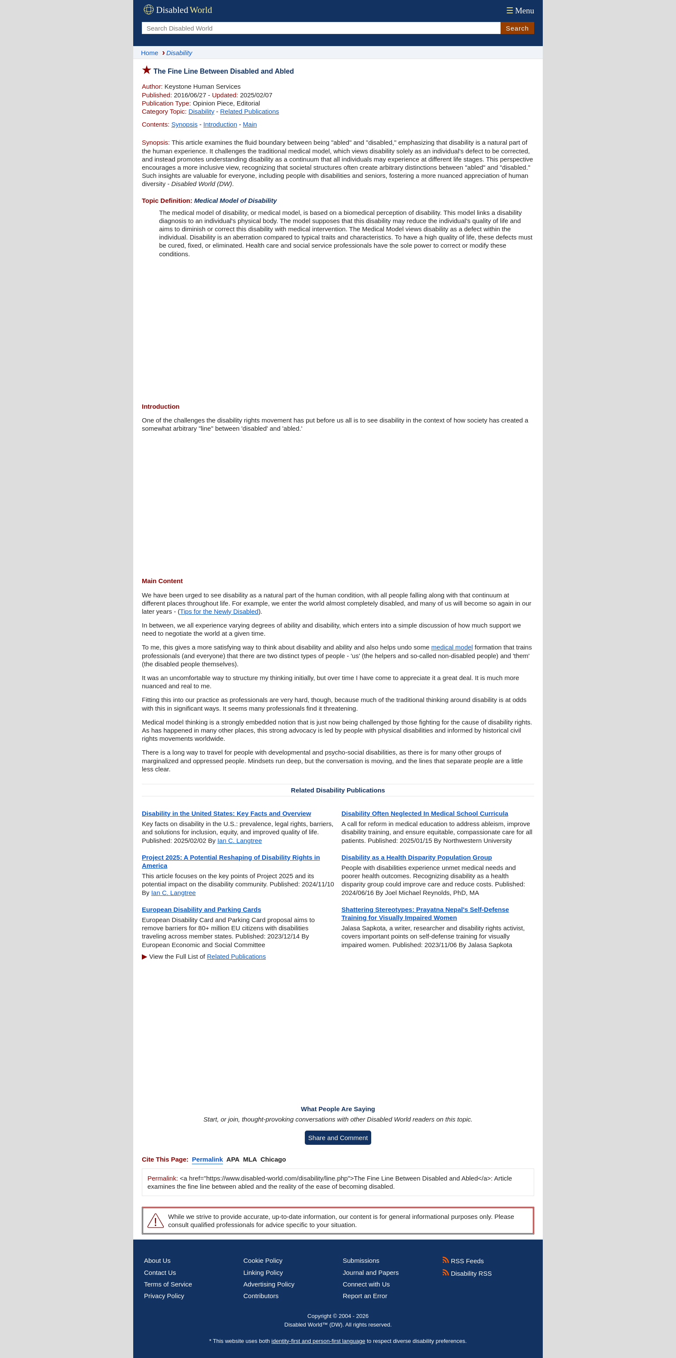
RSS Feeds (463, 1261)
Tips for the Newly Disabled (219, 611)
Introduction (220, 124)
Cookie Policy (263, 1260)
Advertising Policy (269, 1284)
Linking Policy (263, 1272)
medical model (452, 647)
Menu (519, 10)
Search (517, 28)
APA (233, 1159)
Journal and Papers (371, 1272)
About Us (157, 1260)
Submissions (361, 1260)
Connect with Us (366, 1284)
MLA (250, 1159)
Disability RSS (467, 1273)
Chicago (273, 1159)
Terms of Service (168, 1284)
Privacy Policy (164, 1295)
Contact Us (160, 1272)
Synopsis (184, 124)
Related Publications (249, 111)
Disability (201, 111)
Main (250, 124)
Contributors (261, 1295)
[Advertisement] (338, 331)
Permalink (207, 1159)
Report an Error (365, 1295)
